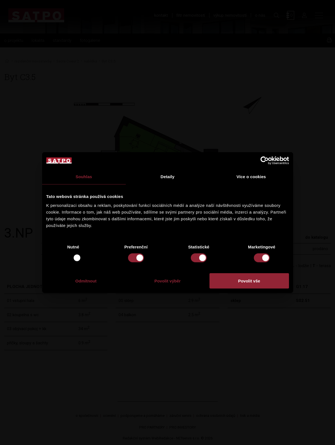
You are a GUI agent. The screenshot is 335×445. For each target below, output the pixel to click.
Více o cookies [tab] (251, 176)
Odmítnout (86, 280)
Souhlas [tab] (84, 176)
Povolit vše (249, 280)
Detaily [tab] (168, 176)
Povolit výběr (167, 280)
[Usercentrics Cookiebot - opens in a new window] (264, 160)
